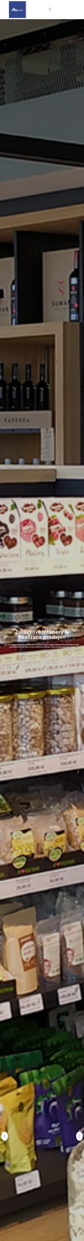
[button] (4, 1136)
